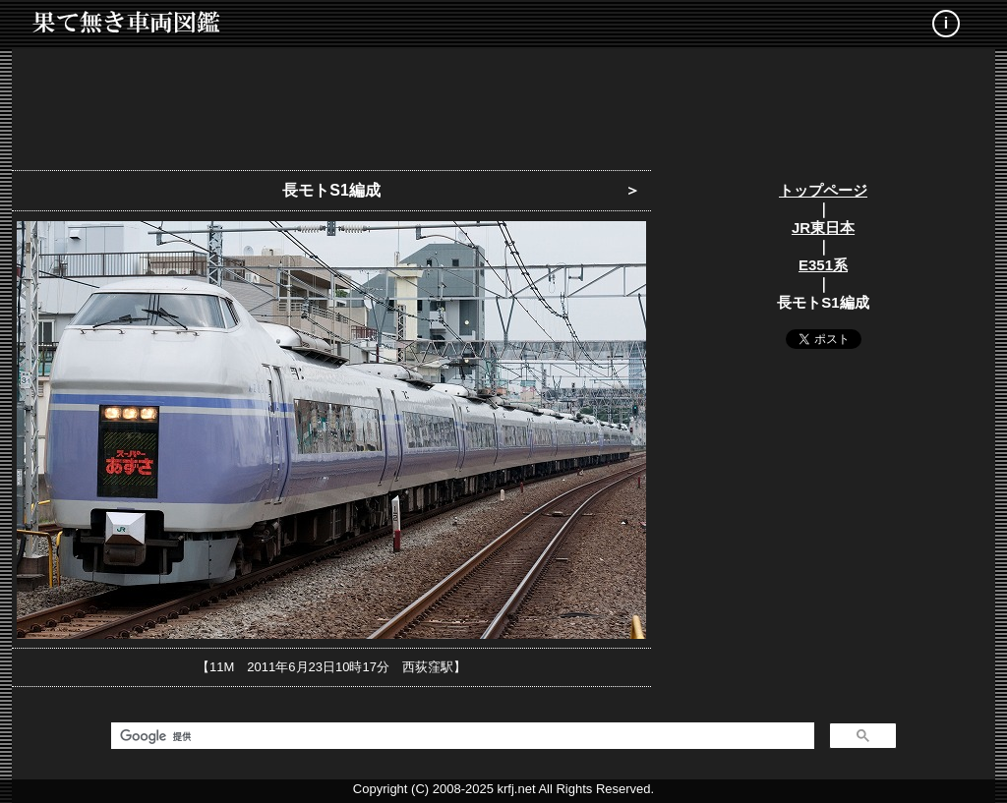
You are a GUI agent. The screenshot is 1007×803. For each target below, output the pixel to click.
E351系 (823, 265)
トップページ (823, 190)
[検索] (460, 736)
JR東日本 (823, 227)
